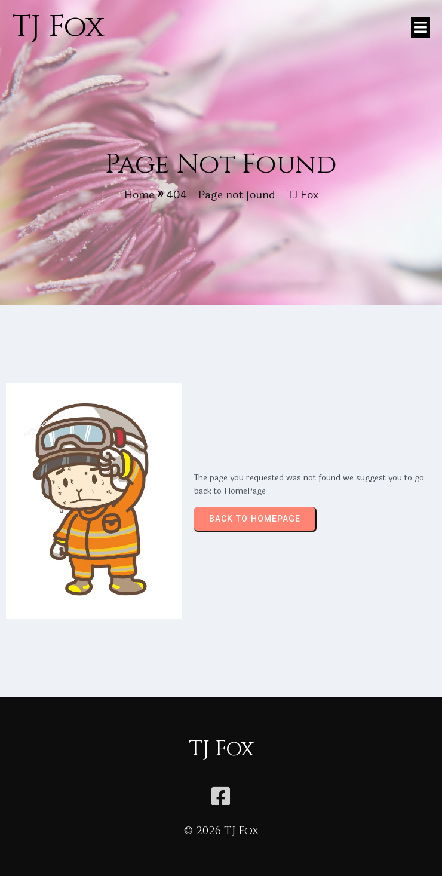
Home (139, 194)
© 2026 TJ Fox (221, 830)
